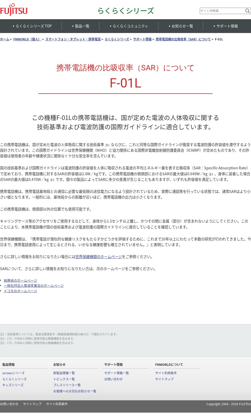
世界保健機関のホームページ (98, 256)
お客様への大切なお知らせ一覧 (74, 391)
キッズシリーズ (13, 385)
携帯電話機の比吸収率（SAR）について (183, 39)
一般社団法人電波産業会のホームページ (34, 285)
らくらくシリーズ (125, 10)
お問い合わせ (113, 379)
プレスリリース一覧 (67, 385)
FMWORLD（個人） (27, 39)
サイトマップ (164, 379)
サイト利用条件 (166, 373)
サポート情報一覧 (116, 373)
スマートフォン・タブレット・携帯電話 (73, 39)
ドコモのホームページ (20, 290)
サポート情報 (142, 39)
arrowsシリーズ (13, 373)
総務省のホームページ (20, 280)
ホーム (4, 39)
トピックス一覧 (64, 379)
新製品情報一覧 (64, 373)
